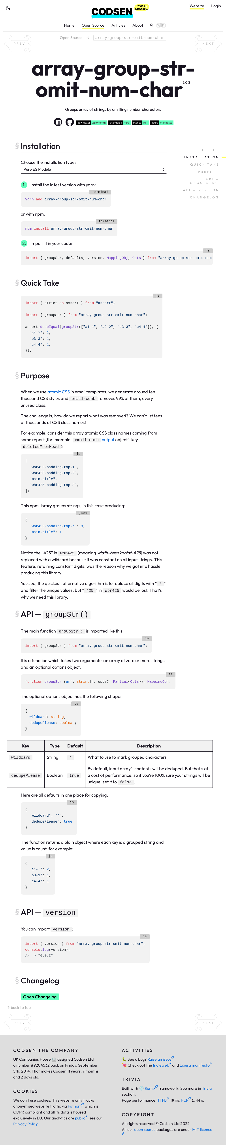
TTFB (163, 1100)
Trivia (207, 1088)
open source (145, 1129)
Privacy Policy (25, 1124)
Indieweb (162, 1065)
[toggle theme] (8, 8)
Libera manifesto (196, 1065)
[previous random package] (17, 44)
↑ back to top (19, 1007)
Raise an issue (160, 1059)
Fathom (76, 1106)
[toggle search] (156, 25)
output (108, 439)
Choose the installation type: (48, 162)
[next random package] (208, 44)
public (81, 1118)
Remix (148, 1088)
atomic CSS (58, 391)
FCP (186, 1100)
